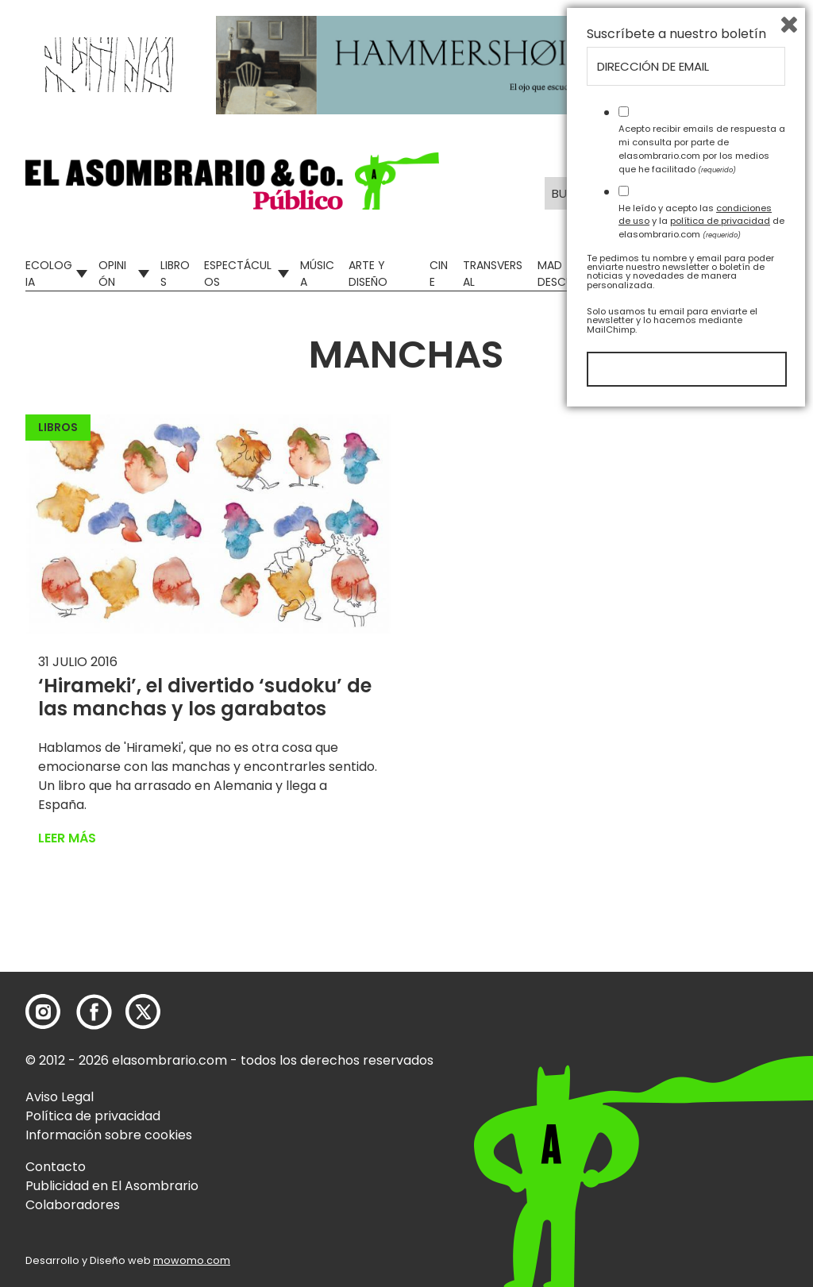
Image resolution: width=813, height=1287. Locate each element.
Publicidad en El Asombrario (111, 1186)
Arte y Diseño (368, 273)
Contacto (55, 1167)
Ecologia (48, 273)
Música (317, 273)
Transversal (492, 273)
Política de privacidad (92, 1116)
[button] (232, 181)
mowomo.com (191, 1260)
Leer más (67, 838)
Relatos (641, 273)
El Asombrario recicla (716, 273)
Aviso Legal (59, 1097)
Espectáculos (238, 273)
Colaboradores (72, 1205)
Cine (439, 273)
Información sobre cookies (108, 1135)
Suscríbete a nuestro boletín (676, 906)
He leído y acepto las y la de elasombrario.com (701, 1093)
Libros (175, 273)
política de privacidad (720, 1093)
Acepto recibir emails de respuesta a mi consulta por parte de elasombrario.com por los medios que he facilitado (701, 1021)
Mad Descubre (564, 273)
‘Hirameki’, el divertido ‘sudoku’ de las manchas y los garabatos (205, 697)
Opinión (112, 273)
